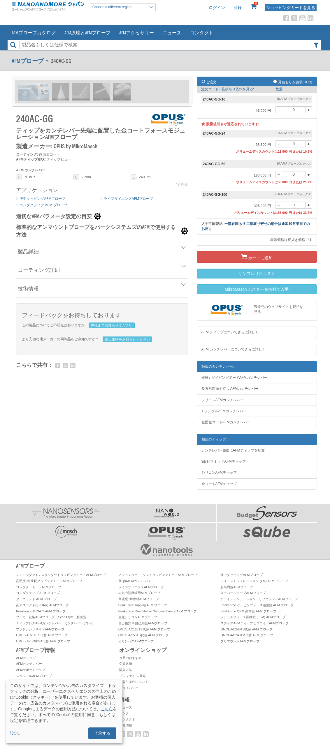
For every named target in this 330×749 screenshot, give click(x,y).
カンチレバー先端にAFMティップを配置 (233, 450)
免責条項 (125, 663)
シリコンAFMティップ (219, 472)
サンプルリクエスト (256, 273)
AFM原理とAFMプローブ (87, 32)
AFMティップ (26, 658)
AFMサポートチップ (30, 670)
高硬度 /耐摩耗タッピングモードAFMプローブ (49, 581)
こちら (107, 708)
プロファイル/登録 (132, 676)
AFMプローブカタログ (34, 32)
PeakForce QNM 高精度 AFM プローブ (248, 611)
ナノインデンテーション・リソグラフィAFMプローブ (259, 599)
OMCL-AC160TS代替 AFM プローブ (144, 629)
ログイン (217, 7)
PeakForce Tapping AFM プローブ (142, 605)
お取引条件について (133, 681)
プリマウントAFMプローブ (239, 641)
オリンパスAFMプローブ (136, 641)
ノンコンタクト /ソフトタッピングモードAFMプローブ (157, 575)
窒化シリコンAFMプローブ (137, 617)
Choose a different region (123, 7)
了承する (102, 733)
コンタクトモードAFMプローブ (38, 587)
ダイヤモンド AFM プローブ (36, 599)
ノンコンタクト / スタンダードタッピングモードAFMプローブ (61, 575)
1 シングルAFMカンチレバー (224, 411)
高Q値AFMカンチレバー (135, 581)
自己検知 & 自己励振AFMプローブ (143, 623)
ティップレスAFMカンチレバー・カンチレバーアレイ (54, 623)
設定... (16, 733)
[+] (308, 109)
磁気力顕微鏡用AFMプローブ (139, 593)
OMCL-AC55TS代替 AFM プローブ (143, 635)
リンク (124, 713)
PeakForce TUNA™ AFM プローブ (41, 611)
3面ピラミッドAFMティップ (223, 461)
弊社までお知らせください (112, 325)
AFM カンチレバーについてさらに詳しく (233, 349)
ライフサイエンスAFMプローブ (128, 199)
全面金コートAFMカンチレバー (226, 422)
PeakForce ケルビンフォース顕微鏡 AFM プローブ (257, 605)
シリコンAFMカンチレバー (222, 400)
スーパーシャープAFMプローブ (243, 593)
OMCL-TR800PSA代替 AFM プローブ (43, 641)
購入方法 (125, 670)
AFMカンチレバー (29, 663)
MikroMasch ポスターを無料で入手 (257, 289)
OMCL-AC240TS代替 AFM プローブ (246, 629)
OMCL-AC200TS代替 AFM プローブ (42, 635)
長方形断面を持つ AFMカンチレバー (230, 389)
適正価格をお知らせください (127, 339)
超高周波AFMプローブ (236, 587)
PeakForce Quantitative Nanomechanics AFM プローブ (157, 611)
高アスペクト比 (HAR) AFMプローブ (42, 605)
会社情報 (125, 725)
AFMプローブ (28, 61)
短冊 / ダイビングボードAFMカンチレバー (234, 378)
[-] (278, 109)
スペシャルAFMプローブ (34, 676)
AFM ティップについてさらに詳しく (230, 332)
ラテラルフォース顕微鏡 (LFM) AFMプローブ (253, 617)
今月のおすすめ (130, 658)
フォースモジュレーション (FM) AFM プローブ (254, 581)
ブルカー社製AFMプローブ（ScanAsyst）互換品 (51, 617)
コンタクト (201, 32)
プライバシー (128, 688)
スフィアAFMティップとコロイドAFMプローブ (254, 623)
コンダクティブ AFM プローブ (43, 205)
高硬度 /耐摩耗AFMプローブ (138, 599)
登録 (238, 7)
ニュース (172, 32)
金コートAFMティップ (219, 484)
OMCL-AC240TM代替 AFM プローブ (246, 635)
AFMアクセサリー (136, 32)
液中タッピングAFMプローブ (42, 199)
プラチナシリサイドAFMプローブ (40, 629)
